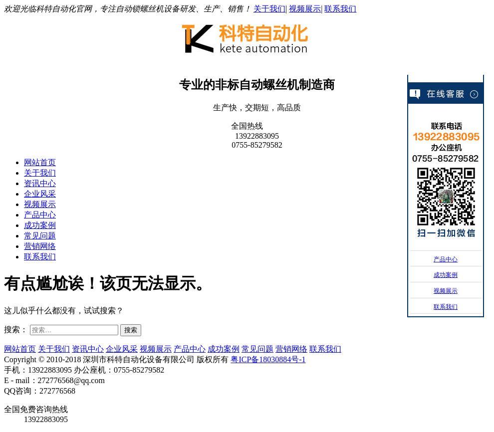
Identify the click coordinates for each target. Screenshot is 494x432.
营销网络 (40, 246)
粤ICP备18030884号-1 (268, 359)
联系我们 (340, 8)
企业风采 (40, 194)
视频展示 (305, 8)
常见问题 (40, 235)
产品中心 (40, 215)
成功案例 (40, 225)
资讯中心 (40, 183)
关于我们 (269, 8)
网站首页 (40, 162)
